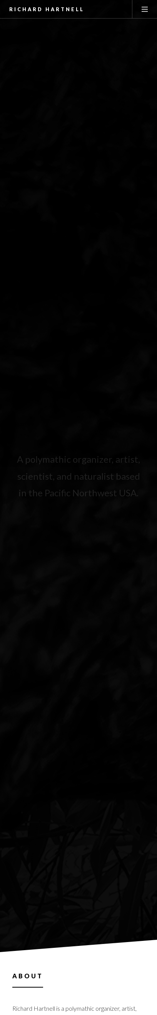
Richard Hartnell (46, 9)
